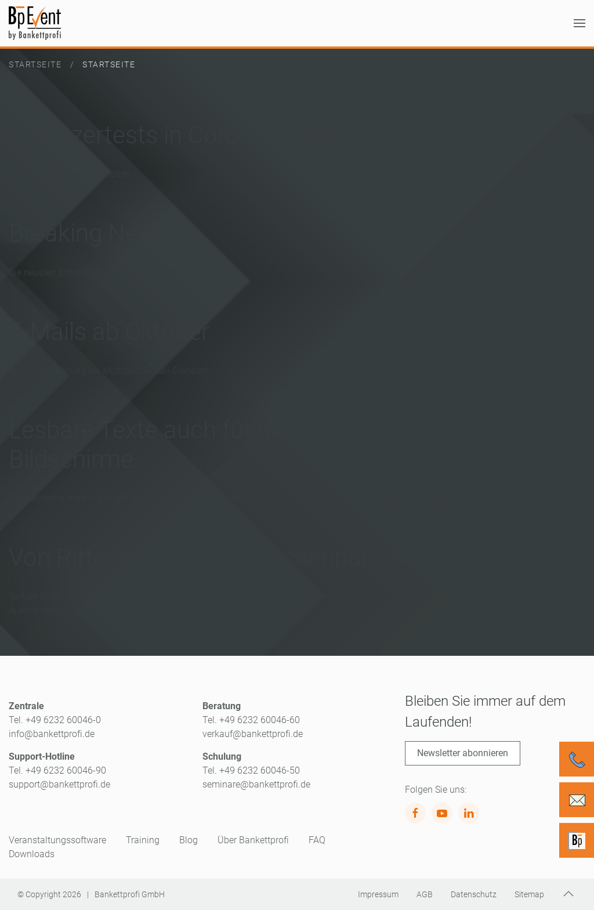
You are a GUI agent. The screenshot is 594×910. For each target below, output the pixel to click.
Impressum (378, 894)
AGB (424, 894)
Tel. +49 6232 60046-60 (251, 719)
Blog (188, 840)
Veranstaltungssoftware (57, 840)
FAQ (317, 840)
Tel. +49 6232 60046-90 (57, 770)
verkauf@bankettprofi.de (252, 733)
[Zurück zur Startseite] (35, 23)
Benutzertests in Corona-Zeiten (174, 135)
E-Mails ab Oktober (109, 331)
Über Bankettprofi (253, 840)
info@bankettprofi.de (52, 733)
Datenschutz (474, 894)
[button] (579, 23)
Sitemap (529, 894)
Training (143, 840)
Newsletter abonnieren (462, 753)
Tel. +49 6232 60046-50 (251, 770)
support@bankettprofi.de (59, 784)
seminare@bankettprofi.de (256, 784)
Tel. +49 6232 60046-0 (55, 719)
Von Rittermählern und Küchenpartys (205, 557)
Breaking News (89, 233)
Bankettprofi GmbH (130, 894)
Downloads (32, 854)
